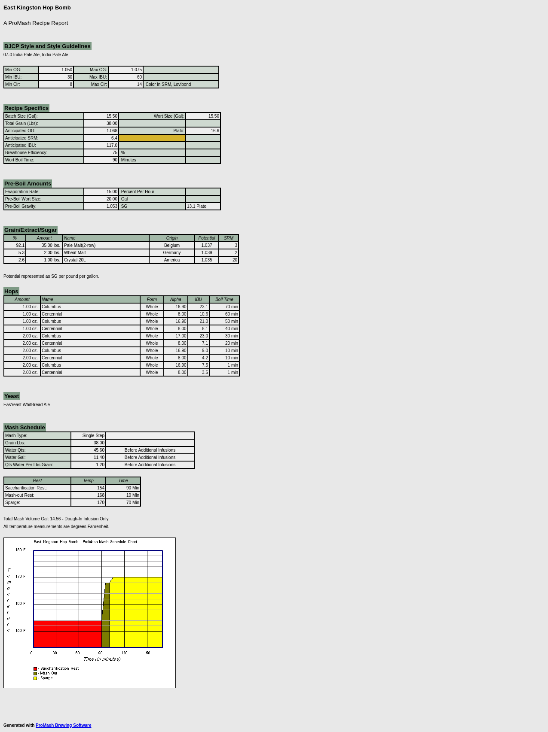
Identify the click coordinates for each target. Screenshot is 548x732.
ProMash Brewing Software (63, 725)
